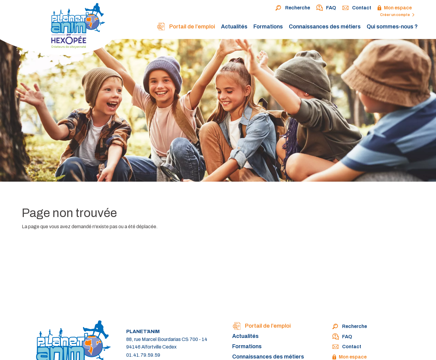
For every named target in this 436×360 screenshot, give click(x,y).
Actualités (234, 27)
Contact (356, 8)
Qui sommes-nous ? (392, 27)
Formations (268, 27)
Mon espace (394, 8)
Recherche (292, 8)
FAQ (326, 8)
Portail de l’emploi (186, 27)
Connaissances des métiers (325, 27)
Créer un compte (397, 15)
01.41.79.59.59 (143, 355)
